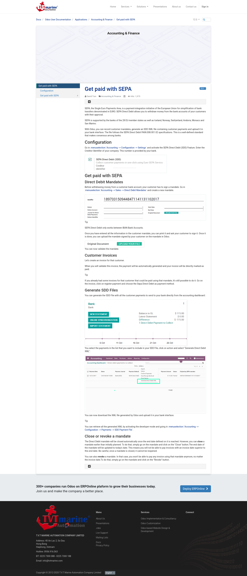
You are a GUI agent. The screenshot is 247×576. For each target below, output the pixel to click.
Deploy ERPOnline (195, 488)
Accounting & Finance (101, 19)
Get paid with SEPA (125, 19)
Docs (38, 19)
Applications (81, 19)
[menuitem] (112, 6)
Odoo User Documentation (58, 19)
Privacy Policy (102, 545)
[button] (196, 19)
